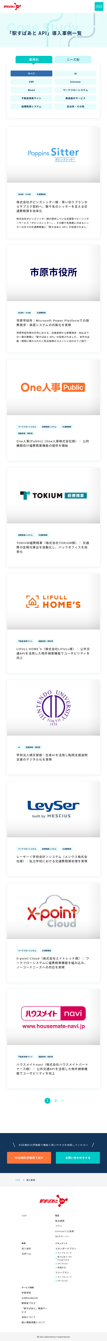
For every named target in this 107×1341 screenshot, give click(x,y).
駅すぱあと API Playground (65, 1258)
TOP (17, 1179)
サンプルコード (65, 1252)
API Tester (63, 1263)
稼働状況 (62, 1267)
